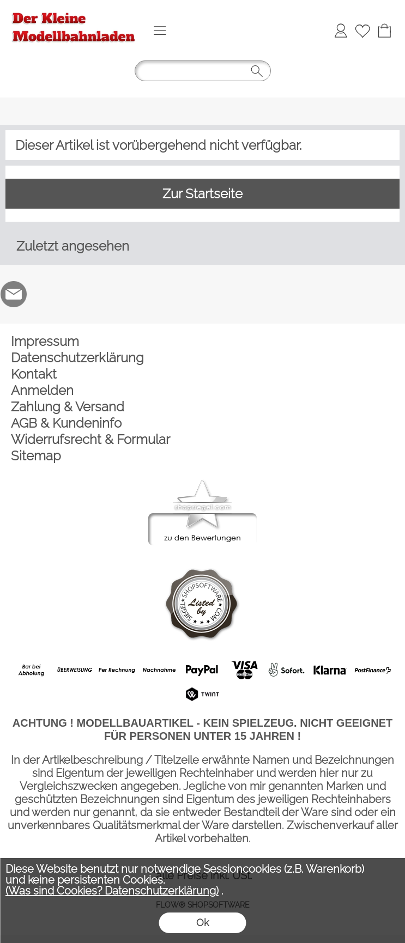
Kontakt (34, 374)
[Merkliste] (362, 30)
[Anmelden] (341, 30)
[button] (160, 30)
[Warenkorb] (384, 30)
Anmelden (42, 390)
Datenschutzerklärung (77, 358)
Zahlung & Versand (67, 407)
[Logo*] (73, 11)
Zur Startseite (202, 194)
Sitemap (36, 456)
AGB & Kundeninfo (66, 423)
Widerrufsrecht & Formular (90, 439)
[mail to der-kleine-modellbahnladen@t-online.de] (13, 294)
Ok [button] (202, 922)
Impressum (45, 341)
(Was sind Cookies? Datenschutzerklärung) (112, 890)
